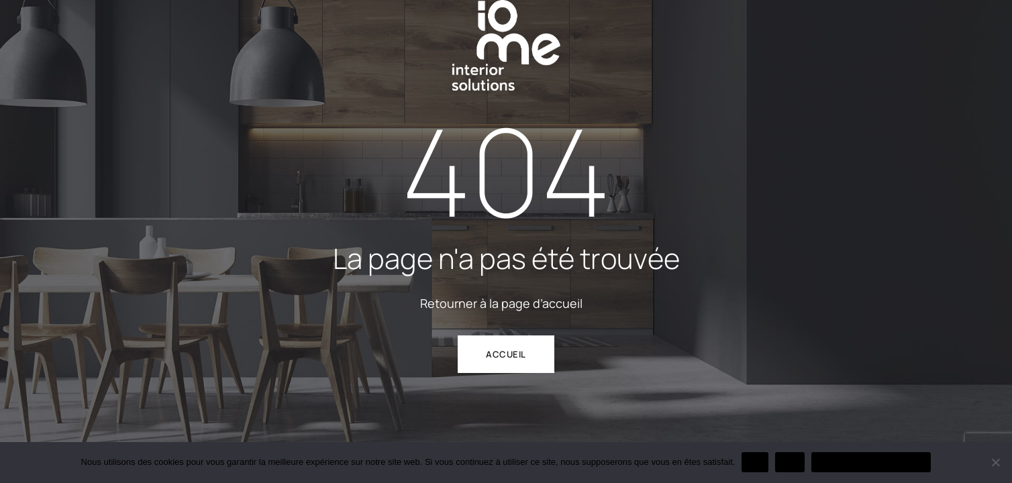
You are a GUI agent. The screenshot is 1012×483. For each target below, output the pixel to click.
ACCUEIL (506, 354)
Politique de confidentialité (871, 462)
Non (790, 462)
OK (754, 462)
